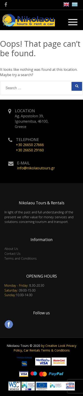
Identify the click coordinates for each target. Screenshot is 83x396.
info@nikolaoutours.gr (36, 168)
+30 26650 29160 (30, 150)
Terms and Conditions (20, 258)
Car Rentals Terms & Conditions (47, 350)
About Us (11, 249)
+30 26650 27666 (30, 144)
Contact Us (12, 253)
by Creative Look (53, 346)
